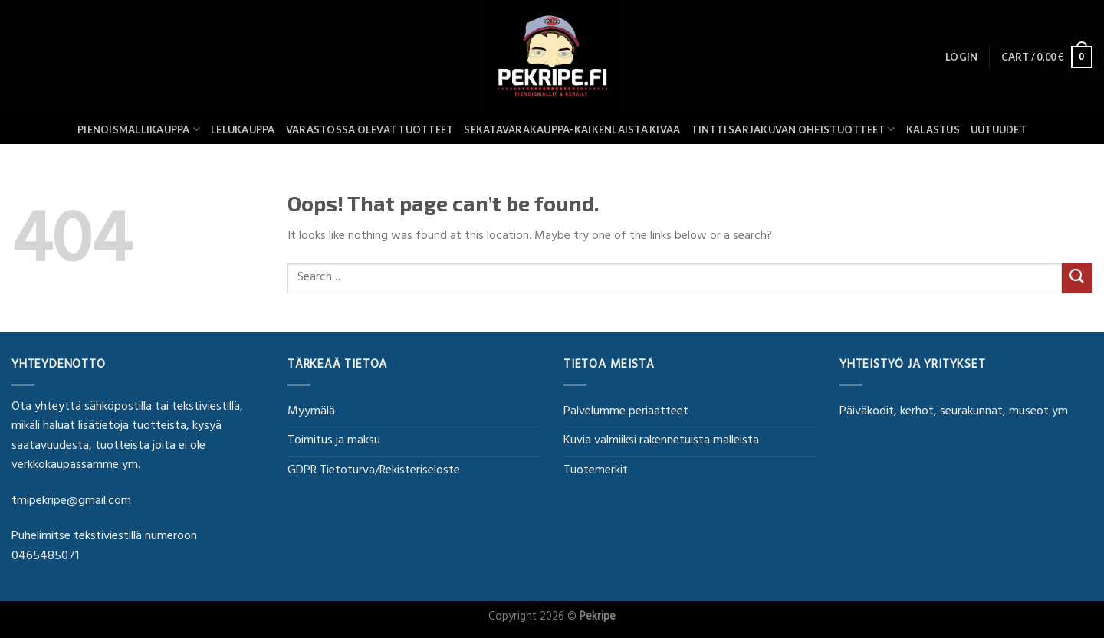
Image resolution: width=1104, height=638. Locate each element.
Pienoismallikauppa (138, 129)
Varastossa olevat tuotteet (370, 129)
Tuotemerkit (596, 471)
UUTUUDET (999, 129)
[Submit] (1077, 278)
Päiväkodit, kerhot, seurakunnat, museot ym (954, 412)
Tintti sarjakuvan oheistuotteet (793, 129)
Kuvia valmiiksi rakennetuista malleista (661, 441)
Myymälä (311, 412)
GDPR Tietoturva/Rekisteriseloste (374, 471)
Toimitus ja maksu (334, 441)
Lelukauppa (243, 129)
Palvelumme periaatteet (626, 412)
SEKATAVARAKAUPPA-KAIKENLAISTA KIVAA (572, 129)
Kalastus (933, 129)
